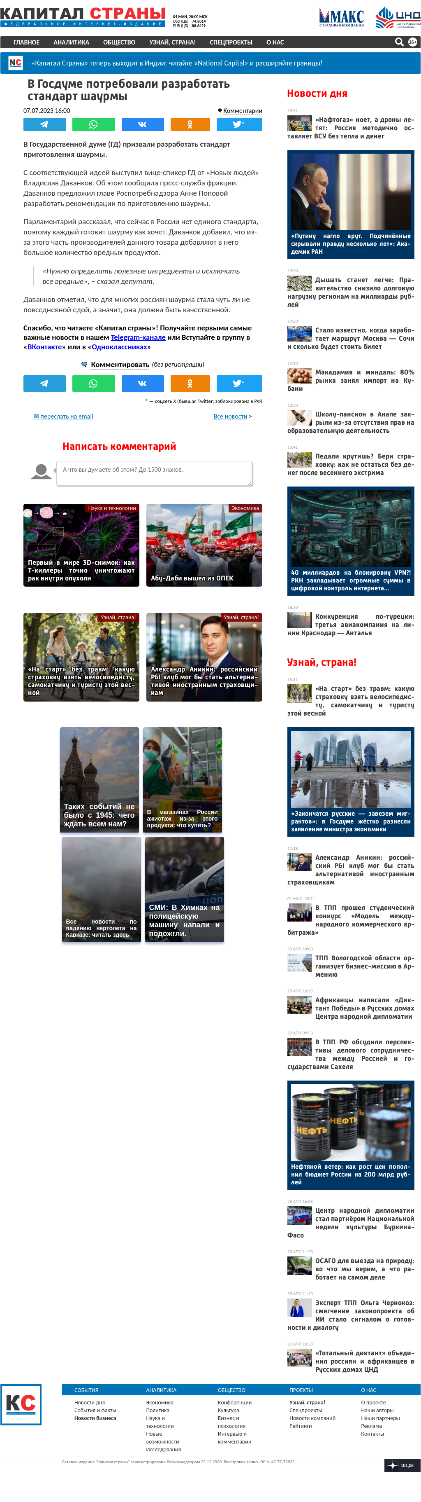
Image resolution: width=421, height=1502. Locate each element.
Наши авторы (377, 1410)
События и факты (95, 1410)
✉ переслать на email (63, 416)
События (86, 1390)
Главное (26, 42)
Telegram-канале (138, 337)
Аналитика (71, 42)
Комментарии (242, 111)
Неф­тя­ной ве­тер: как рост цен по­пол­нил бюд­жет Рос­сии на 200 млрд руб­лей (351, 1174)
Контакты (372, 1433)
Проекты (301, 1390)
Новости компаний (312, 1418)
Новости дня (317, 93)
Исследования (163, 1449)
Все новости (231, 416)
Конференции (235, 1402)
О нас (275, 42)
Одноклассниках (119, 346)
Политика (157, 1410)
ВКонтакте (45, 346)
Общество (119, 42)
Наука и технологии (112, 508)
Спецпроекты (231, 42)
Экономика (245, 508)
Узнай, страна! (172, 42)
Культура (228, 1410)
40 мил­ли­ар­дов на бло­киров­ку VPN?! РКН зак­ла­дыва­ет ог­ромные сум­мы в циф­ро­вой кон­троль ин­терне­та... (351, 580)
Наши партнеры (380, 1418)
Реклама (371, 1425)
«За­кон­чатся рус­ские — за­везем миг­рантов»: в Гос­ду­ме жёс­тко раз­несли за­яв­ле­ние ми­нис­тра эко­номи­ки (351, 821)
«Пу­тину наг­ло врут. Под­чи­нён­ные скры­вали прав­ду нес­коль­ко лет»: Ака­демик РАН (351, 243)
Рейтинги (300, 1425)
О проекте (373, 1402)
